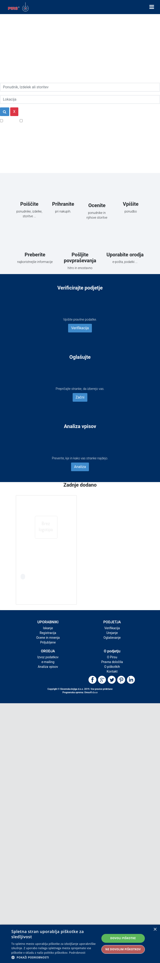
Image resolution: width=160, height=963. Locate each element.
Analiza (80, 467)
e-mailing (47, 662)
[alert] (80, 944)
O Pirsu (112, 657)
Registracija (48, 633)
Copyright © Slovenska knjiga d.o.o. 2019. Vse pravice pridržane (80, 689)
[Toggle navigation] (151, 7)
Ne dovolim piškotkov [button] (123, 949)
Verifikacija (80, 328)
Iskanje (48, 628)
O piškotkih (112, 666)
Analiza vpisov (48, 666)
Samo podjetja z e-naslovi (44, 120)
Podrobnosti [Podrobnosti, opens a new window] (77, 953)
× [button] (155, 929)
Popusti (10, 120)
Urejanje (112, 633)
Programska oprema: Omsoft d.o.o (80, 692)
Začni (80, 397)
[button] (55, 957)
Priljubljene (48, 642)
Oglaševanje (112, 637)
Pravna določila (112, 662)
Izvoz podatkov (47, 657)
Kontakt (112, 671)
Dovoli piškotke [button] (123, 938)
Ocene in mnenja (48, 637)
